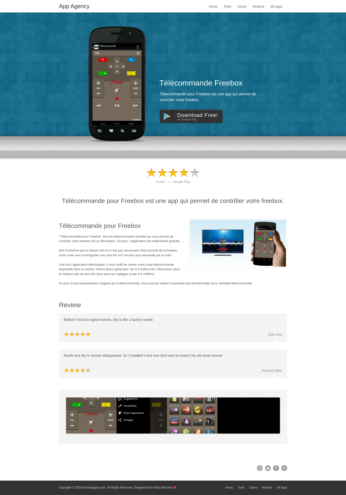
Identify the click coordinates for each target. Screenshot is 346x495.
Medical (258, 6)
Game (242, 6)
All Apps (276, 6)
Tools (227, 6)
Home (213, 6)
